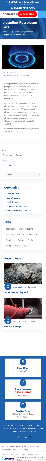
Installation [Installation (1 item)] (32, 234)
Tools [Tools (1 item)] (30, 240)
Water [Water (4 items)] (8, 246)
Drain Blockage (12, 326)
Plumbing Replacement (17, 206)
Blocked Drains (13, 194)
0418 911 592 (23, 8)
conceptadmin (12, 76)
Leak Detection (13, 202)
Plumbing (7, 155)
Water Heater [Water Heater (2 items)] (21, 246)
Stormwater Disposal (16, 292)
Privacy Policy (33, 454)
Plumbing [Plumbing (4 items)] (10, 240)
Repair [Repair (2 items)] (21, 240)
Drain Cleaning (13, 198)
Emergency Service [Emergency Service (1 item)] (15, 234)
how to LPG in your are (28, 129)
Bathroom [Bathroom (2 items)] (10, 229)
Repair (19, 155)
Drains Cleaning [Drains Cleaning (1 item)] (26, 229)
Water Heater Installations (18, 210)
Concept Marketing (20, 449)
